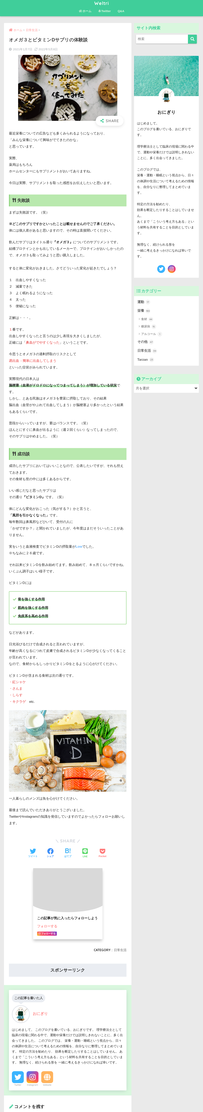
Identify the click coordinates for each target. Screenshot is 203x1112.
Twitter (104, 11)
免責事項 (119, 1100)
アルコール (151, 334)
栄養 (143, 311)
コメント (18, 864)
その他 (145, 342)
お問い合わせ (101, 1100)
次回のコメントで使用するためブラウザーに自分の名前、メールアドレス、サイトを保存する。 (69, 975)
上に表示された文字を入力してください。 (41, 996)
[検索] (192, 39)
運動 (143, 302)
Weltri (101, 3)
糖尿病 (148, 326)
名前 (14, 918)
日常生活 (147, 351)
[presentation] (34, 1028)
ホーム (85, 11)
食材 (147, 319)
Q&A (121, 11)
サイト (14, 955)
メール (16, 936)
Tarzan (145, 359)
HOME (101, 1091)
